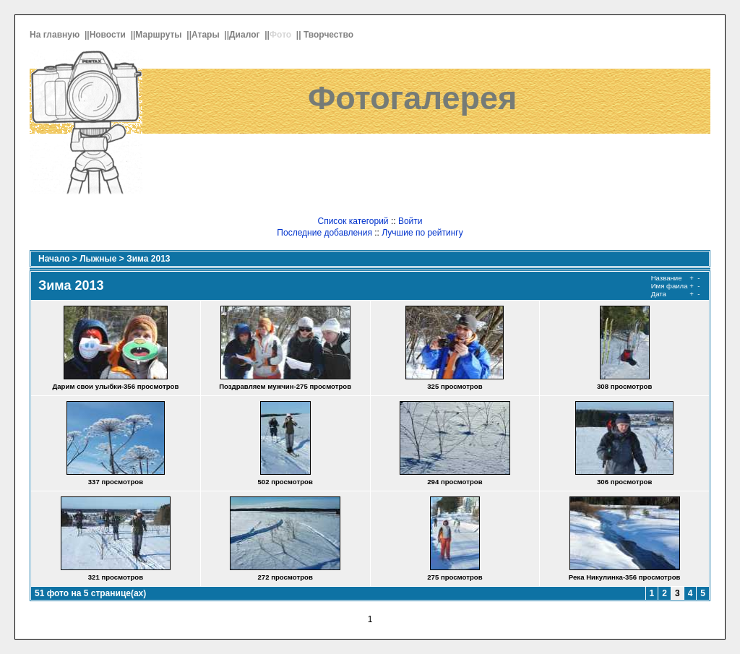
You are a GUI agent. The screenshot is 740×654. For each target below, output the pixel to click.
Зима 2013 (148, 259)
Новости (109, 35)
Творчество (330, 35)
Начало (53, 259)
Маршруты (159, 35)
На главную (56, 35)
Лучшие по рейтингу (422, 233)
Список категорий (352, 221)
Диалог (245, 35)
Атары (207, 35)
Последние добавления (324, 233)
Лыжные (97, 259)
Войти (410, 221)
